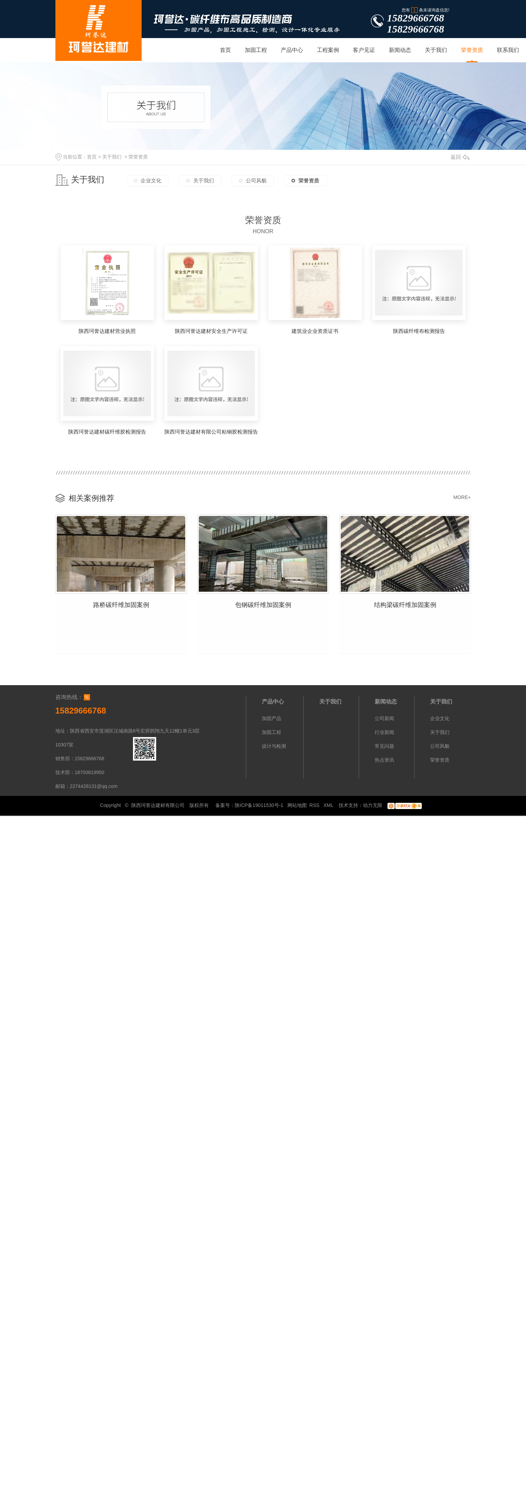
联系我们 (508, 50)
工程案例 (328, 50)
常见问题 (384, 743)
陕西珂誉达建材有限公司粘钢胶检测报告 (211, 432)
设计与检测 (274, 743)
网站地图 (297, 803)
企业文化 (151, 182)
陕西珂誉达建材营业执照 (107, 331)
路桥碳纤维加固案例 (121, 602)
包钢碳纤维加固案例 (263, 602)
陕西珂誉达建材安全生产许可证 (211, 331)
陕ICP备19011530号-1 (259, 803)
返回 (460, 157)
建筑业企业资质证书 (315, 331)
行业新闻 (384, 730)
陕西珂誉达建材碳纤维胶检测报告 (107, 432)
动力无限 (372, 803)
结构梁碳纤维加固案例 (405, 602)
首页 (225, 50)
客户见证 (364, 50)
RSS (315, 803)
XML (329, 803)
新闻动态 (400, 50)
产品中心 (292, 50)
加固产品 (271, 716)
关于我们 (436, 50)
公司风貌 (256, 182)
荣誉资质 (472, 50)
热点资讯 (384, 757)
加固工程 (256, 50)
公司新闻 (384, 716)
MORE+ (462, 497)
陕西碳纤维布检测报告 (419, 331)
